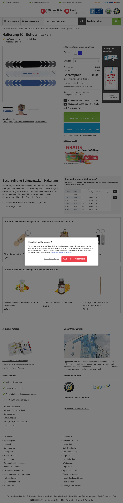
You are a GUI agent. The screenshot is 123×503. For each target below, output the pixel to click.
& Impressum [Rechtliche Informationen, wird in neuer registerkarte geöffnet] (67, 252)
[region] (61, 251)
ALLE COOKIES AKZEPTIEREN (74, 259)
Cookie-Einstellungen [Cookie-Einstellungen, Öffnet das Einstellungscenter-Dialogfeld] (51, 259)
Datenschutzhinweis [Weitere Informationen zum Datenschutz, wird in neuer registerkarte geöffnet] (56, 252)
